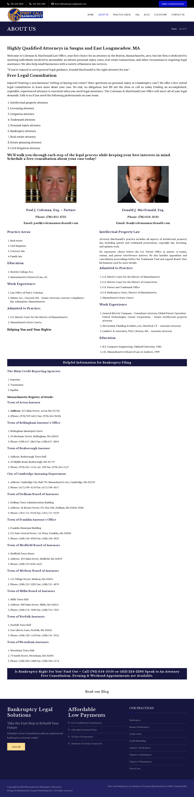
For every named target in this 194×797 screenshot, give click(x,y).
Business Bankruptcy (139, 726)
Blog (147, 14)
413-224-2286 (38, 3)
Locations (160, 14)
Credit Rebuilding (137, 740)
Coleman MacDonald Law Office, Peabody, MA (165, 786)
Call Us (16, 746)
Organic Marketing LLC (42, 790)
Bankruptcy (135, 720)
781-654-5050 (16, 3)
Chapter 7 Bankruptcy (140, 747)
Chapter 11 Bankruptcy (140, 754)
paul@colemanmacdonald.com (55, 223)
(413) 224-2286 (132, 671)
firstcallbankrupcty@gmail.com (70, 3)
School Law (134, 768)
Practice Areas (122, 14)
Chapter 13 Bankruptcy (140, 761)
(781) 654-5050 (148, 216)
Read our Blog (97, 691)
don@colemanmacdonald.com (148, 223)
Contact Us (178, 14)
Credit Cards (135, 733)
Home (91, 14)
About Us (103, 14)
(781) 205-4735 (56, 216)
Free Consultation (173, 4)
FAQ (137, 14)
